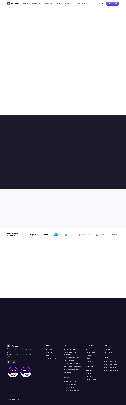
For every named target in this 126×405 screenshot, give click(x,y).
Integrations (50, 355)
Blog (87, 349)
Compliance (90, 376)
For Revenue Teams (70, 381)
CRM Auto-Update (70, 360)
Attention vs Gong (110, 361)
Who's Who (89, 361)
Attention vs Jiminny (111, 370)
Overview (49, 349)
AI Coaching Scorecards (72, 357)
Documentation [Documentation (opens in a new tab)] (51, 358)
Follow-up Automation (71, 369)
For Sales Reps (69, 387)
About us (89, 370)
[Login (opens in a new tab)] (101, 4)
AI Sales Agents (69, 349)
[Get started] (112, 4)
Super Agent (68, 372)
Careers (89, 358)
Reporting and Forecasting (73, 366)
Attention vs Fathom (111, 364)
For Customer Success (71, 390)
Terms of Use (108, 352)
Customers (58, 3)
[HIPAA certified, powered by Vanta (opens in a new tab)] (13, 371)
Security (89, 373)
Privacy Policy (108, 349)
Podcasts (89, 355)
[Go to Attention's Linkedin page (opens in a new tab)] (9, 362)
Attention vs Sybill (110, 367)
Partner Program (91, 379)
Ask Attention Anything (72, 363)
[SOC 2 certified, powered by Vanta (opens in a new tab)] (26, 371)
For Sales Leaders (70, 384)
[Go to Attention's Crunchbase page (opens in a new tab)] (14, 362)
